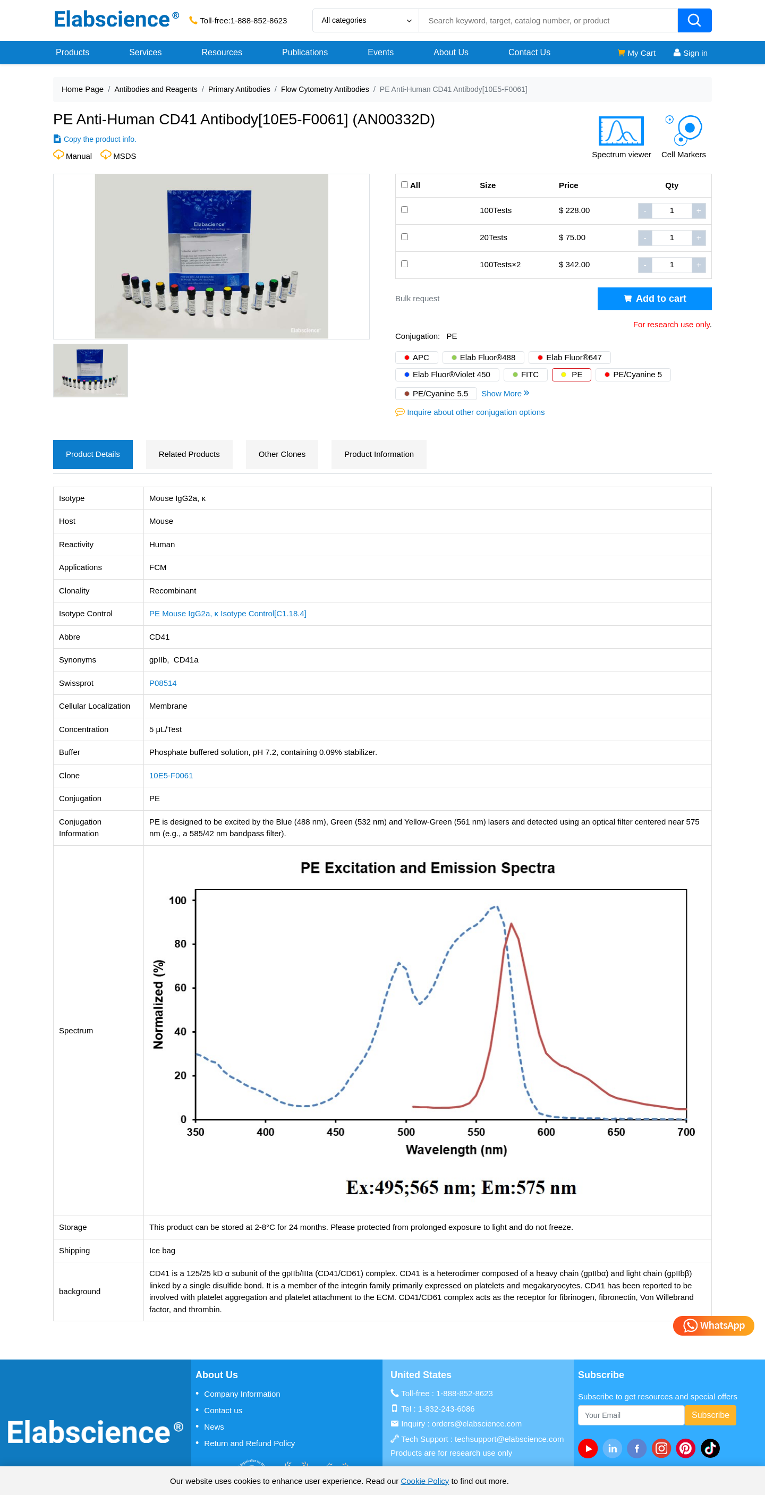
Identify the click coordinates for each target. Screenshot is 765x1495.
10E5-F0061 (171, 775)
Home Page (83, 89)
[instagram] (663, 1448)
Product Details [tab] (93, 453)
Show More (506, 393)
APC (421, 357)
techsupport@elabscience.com (509, 1438)
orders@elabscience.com (477, 1423)
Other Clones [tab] (282, 453)
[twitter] (712, 1448)
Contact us (219, 1410)
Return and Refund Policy (245, 1443)
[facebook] (639, 1448)
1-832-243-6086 (446, 1408)
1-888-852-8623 (259, 20)
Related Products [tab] (189, 453)
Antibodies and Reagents (155, 89)
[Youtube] (590, 1448)
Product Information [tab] (379, 453)
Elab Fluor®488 (487, 357)
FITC (530, 374)
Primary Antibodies (239, 89)
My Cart (636, 52)
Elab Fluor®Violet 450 (451, 374)
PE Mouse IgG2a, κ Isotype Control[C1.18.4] (228, 613)
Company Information (238, 1393)
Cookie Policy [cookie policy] (425, 1480)
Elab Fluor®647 (573, 357)
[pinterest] (688, 1448)
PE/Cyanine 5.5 (440, 393)
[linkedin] (614, 1448)
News (210, 1426)
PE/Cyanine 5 (637, 374)
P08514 (163, 682)
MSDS (124, 155)
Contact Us (529, 52)
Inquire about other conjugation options (476, 412)
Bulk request (417, 298)
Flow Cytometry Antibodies (325, 89)
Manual (79, 155)
